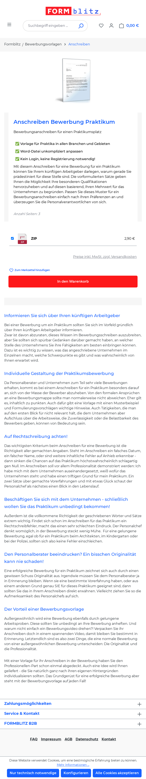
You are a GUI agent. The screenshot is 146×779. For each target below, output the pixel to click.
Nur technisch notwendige (33, 773)
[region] (73, 80)
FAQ (34, 739)
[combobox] (49, 25)
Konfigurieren (76, 773)
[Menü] (9, 24)
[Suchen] (81, 25)
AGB (68, 739)
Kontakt (109, 739)
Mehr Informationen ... (73, 765)
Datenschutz (87, 739)
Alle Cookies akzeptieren (117, 773)
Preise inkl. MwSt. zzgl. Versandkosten (105, 257)
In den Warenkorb (73, 281)
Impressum (51, 739)
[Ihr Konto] (111, 25)
